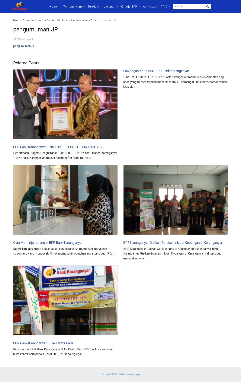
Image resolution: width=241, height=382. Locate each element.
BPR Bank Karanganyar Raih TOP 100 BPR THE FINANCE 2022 (58, 147)
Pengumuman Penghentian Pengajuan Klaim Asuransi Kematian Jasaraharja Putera (59, 20)
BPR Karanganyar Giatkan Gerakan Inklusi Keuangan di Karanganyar (172, 243)
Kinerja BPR (130, 6)
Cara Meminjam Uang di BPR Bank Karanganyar (48, 243)
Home (54, 6)
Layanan (111, 6)
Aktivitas (150, 6)
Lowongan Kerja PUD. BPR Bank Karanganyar (156, 71)
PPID (165, 6)
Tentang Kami (74, 6)
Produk (94, 6)
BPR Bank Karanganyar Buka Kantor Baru (43, 343)
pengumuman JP (24, 46)
